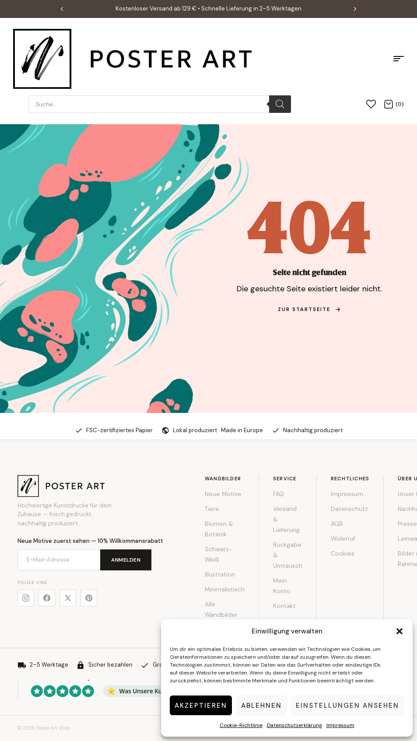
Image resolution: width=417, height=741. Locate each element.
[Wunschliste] (371, 103)
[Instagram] (26, 598)
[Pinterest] (89, 598)
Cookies (342, 553)
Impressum (340, 725)
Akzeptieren (201, 705)
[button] (399, 631)
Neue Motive (223, 494)
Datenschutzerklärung (294, 725)
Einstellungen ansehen (347, 705)
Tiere (212, 509)
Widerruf (343, 538)
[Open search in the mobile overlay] (159, 104)
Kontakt (284, 606)
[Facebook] (47, 598)
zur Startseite (309, 309)
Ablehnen (261, 705)
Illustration (220, 574)
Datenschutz (349, 509)
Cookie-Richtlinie (241, 725)
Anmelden (125, 559)
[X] (68, 598)
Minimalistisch (225, 589)
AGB (337, 524)
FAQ (278, 494)
